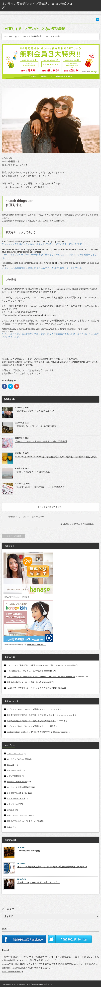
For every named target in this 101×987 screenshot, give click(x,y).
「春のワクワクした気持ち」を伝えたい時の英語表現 (41, 441)
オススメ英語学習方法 (16, 798)
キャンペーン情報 (14, 770)
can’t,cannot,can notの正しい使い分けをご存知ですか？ (29, 732)
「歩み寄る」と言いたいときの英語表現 (34, 411)
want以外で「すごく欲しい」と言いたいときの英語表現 (30, 688)
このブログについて (15, 753)
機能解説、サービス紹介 (17, 782)
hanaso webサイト (22, 597)
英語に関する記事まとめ (17, 793)
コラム (9, 827)
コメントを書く (55, 36)
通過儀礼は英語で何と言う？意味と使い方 (24, 682)
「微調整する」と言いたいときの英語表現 (35, 426)
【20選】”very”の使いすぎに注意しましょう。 (38, 882)
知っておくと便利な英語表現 (29, 36)
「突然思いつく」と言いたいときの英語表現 (25, 517)
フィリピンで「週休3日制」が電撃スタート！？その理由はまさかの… (36, 665)
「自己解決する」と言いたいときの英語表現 (25, 671)
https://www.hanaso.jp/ (12, 971)
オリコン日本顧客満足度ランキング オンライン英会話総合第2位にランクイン (52, 866)
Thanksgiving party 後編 (28, 851)
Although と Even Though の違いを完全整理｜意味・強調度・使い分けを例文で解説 (56, 456)
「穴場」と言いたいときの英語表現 (32, 472)
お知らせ (10, 765)
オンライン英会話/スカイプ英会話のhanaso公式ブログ (31, 984)
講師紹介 (10, 810)
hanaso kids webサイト (36, 644)
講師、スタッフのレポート (18, 815)
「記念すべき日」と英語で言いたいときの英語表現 (40, 487)
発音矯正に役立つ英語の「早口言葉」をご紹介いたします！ (31, 715)
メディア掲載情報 (14, 776)
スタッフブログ (13, 804)
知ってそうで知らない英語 (18, 759)
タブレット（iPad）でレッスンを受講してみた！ (27, 709)
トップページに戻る (13, 536)
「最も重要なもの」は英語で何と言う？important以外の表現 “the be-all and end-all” (41, 677)
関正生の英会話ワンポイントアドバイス (23, 821)
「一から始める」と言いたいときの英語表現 (75, 524)
